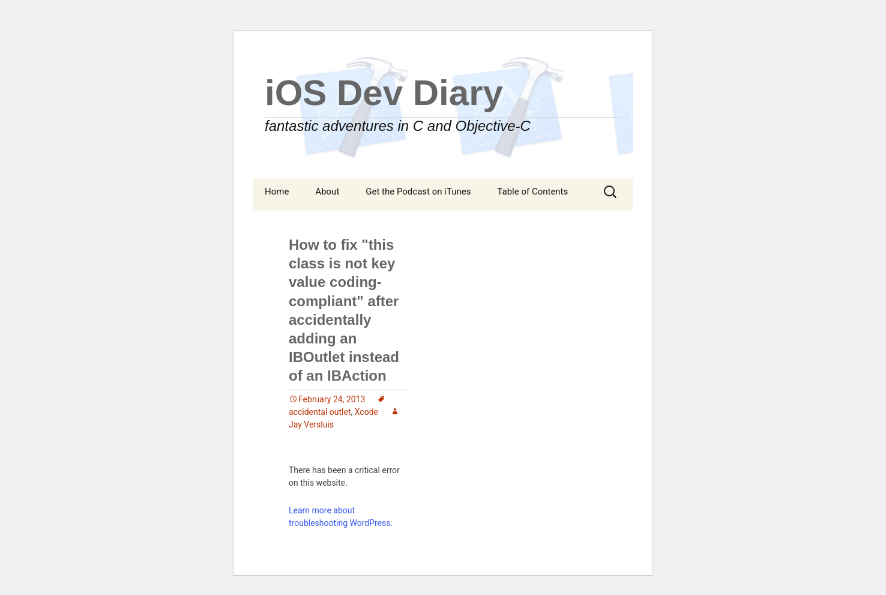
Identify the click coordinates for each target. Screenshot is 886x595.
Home (277, 191)
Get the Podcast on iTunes (418, 191)
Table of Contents (532, 191)
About (327, 191)
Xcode (366, 412)
